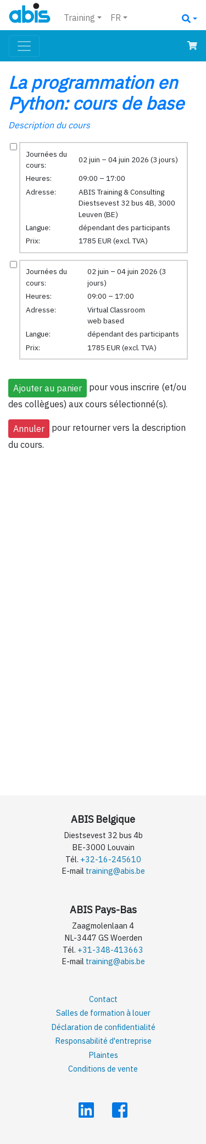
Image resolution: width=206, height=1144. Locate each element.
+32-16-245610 (110, 859)
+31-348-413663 (110, 949)
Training (79, 17)
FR (115, 17)
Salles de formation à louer (103, 1013)
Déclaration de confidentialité (103, 1027)
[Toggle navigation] (24, 46)
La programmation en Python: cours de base (96, 93)
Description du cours (49, 124)
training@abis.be (115, 871)
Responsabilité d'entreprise (103, 1040)
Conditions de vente (103, 1068)
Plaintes (103, 1055)
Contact (103, 999)
